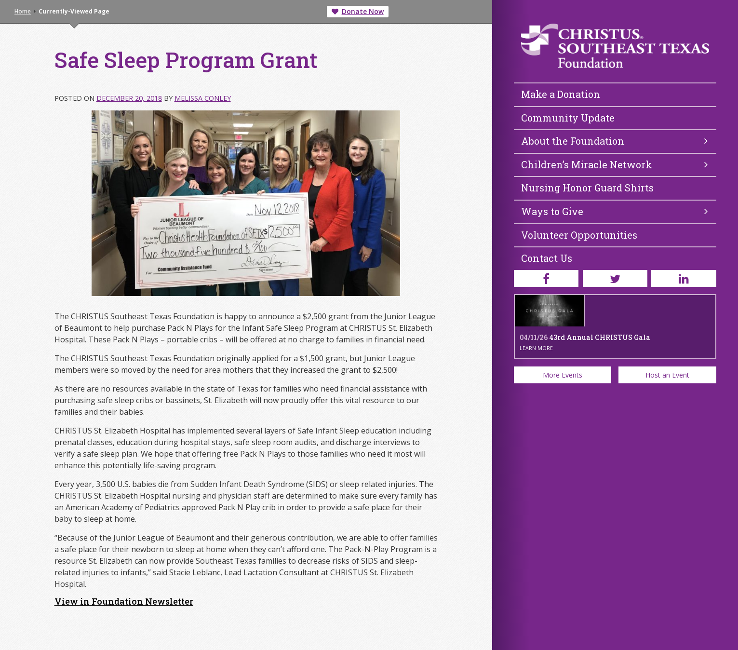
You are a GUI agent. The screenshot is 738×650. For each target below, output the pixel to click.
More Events (562, 374)
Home (22, 11)
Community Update (568, 117)
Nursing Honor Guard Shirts (587, 187)
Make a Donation (560, 94)
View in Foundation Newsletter (123, 601)
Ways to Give (614, 211)
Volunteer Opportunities (579, 235)
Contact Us (546, 258)
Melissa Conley (202, 98)
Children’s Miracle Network (614, 164)
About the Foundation (614, 141)
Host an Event (667, 374)
